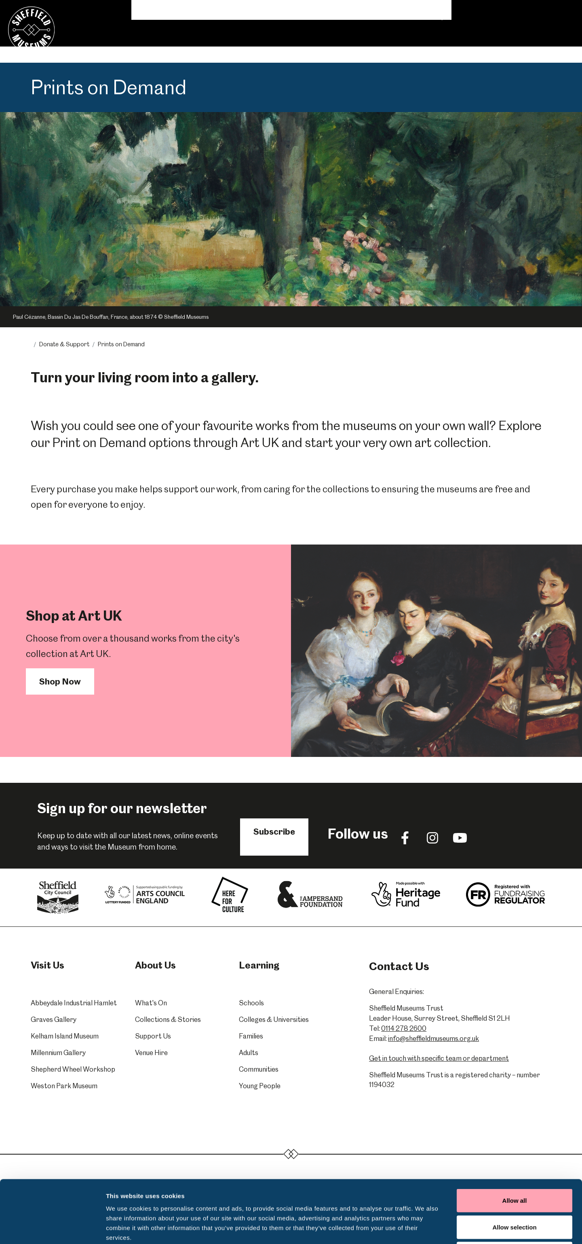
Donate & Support (416, 45)
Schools (251, 1003)
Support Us (153, 1036)
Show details (424, 1228)
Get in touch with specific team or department (439, 1058)
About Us (452, 10)
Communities (258, 1069)
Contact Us (526, 10)
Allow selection (514, 1164)
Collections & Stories (294, 45)
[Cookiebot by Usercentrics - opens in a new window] (52, 1228)
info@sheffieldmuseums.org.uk (433, 1038)
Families (251, 1036)
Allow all (514, 1137)
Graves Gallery (53, 1019)
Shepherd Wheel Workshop (73, 1069)
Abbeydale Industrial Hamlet (74, 1003)
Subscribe (274, 832)
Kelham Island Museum (65, 1036)
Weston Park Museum (64, 1086)
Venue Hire (358, 45)
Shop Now (60, 681)
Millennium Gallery (58, 1053)
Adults (248, 1053)
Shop (487, 10)
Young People (259, 1086)
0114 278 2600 (403, 1028)
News (364, 10)
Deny (514, 1190)
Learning (234, 45)
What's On (194, 45)
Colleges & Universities (274, 1019)
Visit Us (151, 45)
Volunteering (405, 10)
